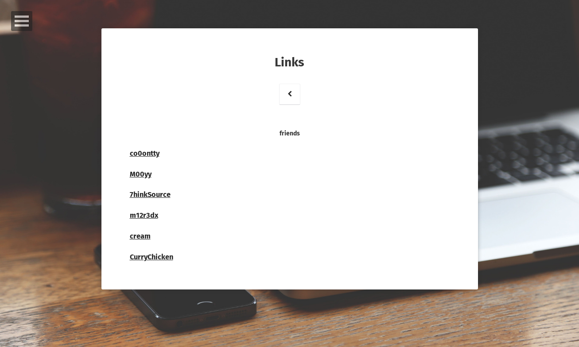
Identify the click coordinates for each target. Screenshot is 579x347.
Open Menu (21, 21)
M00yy (141, 174)
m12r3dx (144, 215)
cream (140, 236)
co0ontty (144, 153)
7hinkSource (150, 194)
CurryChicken (151, 257)
